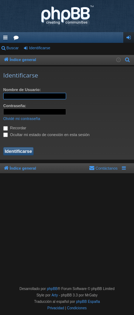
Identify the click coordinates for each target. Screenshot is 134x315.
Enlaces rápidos (7, 39)
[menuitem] (127, 60)
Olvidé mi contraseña (21, 118)
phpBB (52, 289)
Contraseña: (14, 106)
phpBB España (88, 302)
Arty (54, 295)
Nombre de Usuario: (22, 90)
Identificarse (39, 48)
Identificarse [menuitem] (130, 39)
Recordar (14, 128)
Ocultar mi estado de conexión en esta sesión (46, 134)
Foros (17, 39)
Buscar (12, 48)
